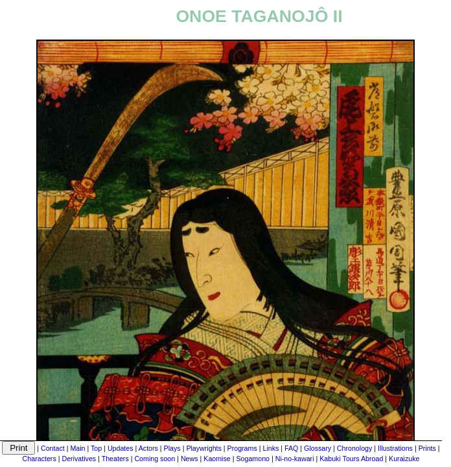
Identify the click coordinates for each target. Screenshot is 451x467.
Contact (53, 448)
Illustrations (395, 448)
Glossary (317, 448)
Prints (427, 448)
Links (270, 448)
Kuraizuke (404, 458)
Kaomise (216, 458)
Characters (39, 458)
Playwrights (203, 448)
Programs (242, 448)
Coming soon (154, 458)
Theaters (115, 458)
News (189, 458)
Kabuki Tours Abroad (351, 458)
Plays (172, 448)
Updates (120, 448)
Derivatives (79, 458)
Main (77, 448)
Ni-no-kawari (294, 458)
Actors (148, 448)
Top (96, 448)
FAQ (291, 448)
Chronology (355, 448)
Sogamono (253, 458)
